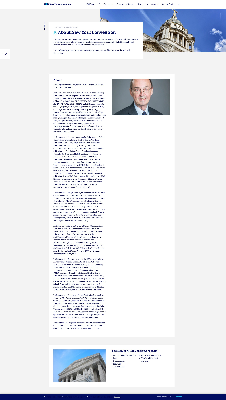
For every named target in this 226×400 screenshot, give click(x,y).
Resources (142, 4)
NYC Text (90, 4)
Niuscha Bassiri (119, 361)
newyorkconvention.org (66, 39)
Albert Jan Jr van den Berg (151, 355)
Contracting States (125, 4)
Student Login (168, 4)
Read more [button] (117, 397)
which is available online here (89, 328)
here (82, 312)
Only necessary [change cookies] (164, 397)
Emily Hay (117, 364)
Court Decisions (105, 4)
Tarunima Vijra (119, 367)
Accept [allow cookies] (179, 397)
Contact (154, 4)
